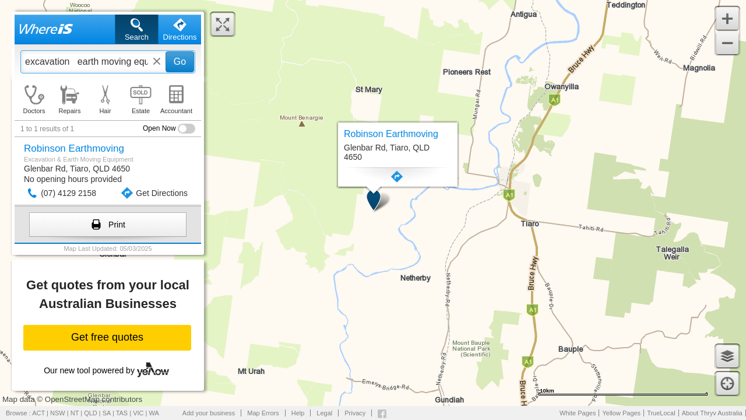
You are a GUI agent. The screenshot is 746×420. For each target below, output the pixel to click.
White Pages (578, 413)
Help (298, 413)
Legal (324, 413)
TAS (122, 413)
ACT (38, 413)
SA (107, 413)
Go (180, 61)
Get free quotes (107, 337)
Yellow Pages (621, 413)
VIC (138, 413)
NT (75, 413)
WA (154, 413)
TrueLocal (661, 413)
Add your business (208, 413)
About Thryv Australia (712, 413)
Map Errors (263, 413)
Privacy (354, 413)
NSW (57, 413)
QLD (90, 413)
